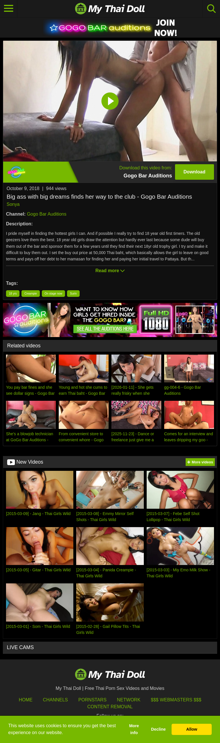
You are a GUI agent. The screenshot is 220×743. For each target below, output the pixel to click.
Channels (55, 699)
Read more (110, 270)
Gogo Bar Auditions (46, 214)
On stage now (53, 293)
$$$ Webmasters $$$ (176, 699)
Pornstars (92, 699)
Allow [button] (191, 729)
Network (128, 699)
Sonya (13, 204)
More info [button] (134, 729)
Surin (73, 293)
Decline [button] (158, 729)
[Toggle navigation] (8, 8)
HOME (25, 699)
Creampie (30, 293)
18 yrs (13, 293)
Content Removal (110, 706)
